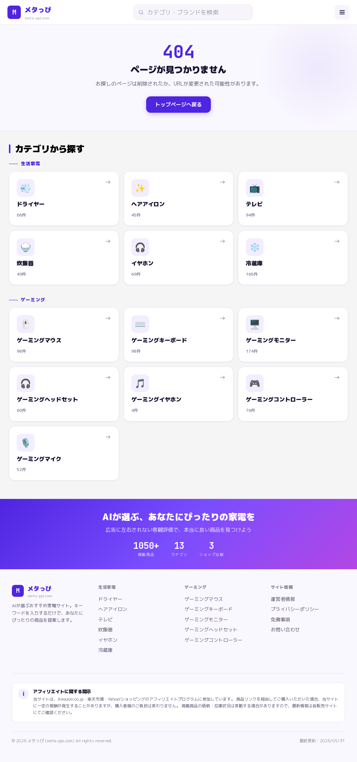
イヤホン (108, 640)
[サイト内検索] (196, 12)
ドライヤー (110, 599)
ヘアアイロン (112, 609)
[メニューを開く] (342, 12)
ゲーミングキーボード (208, 609)
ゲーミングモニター (206, 619)
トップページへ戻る (178, 104)
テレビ (105, 619)
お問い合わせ (285, 629)
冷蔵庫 (105, 650)
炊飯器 (105, 629)
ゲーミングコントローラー (213, 640)
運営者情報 (283, 599)
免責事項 (280, 619)
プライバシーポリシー (295, 609)
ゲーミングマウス (203, 599)
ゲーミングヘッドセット (211, 629)
